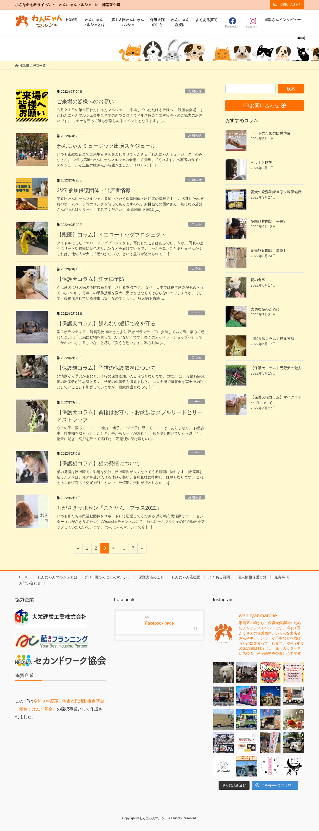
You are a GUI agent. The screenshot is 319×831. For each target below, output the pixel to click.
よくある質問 (219, 577)
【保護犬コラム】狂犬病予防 (90, 279)
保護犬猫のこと (151, 577)
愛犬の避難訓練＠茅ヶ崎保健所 (276, 192)
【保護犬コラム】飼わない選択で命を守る (106, 323)
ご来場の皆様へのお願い (85, 101)
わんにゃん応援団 (186, 577)
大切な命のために (265, 309)
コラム (197, 224)
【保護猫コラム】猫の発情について (98, 463)
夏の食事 (258, 280)
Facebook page (159, 623)
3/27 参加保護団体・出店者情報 (94, 190)
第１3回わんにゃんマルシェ (108, 577)
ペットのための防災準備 (271, 133)
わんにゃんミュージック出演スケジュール (106, 146)
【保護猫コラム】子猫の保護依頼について (106, 368)
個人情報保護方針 (252, 577)
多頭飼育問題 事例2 (268, 221)
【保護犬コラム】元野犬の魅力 (276, 368)
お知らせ (195, 91)
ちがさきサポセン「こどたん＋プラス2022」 (109, 508)
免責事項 (281, 577)
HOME (24, 577)
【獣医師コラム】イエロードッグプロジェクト (111, 235)
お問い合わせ (287, 4)
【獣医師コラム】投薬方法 (272, 338)
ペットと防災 (261, 162)
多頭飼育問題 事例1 (268, 250)
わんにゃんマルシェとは (57, 577)
